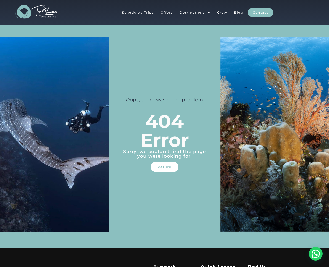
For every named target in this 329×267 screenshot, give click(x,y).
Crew (222, 12)
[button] (316, 254)
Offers (167, 12)
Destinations (195, 12)
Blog (238, 12)
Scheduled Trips (138, 12)
